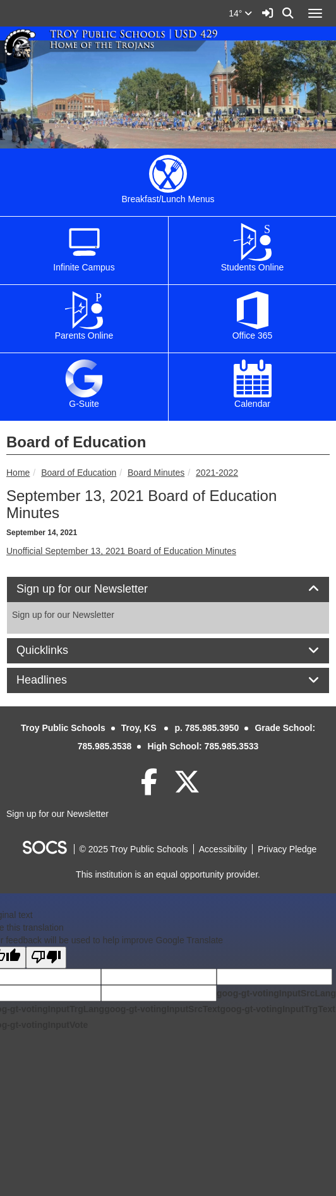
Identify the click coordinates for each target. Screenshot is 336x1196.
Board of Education (78, 473)
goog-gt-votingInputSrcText (162, 1009)
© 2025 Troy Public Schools (134, 849)
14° (240, 13)
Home (18, 473)
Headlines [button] (55, 680)
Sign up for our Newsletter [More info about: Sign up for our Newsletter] (63, 615)
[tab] (168, 589)
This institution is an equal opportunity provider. (168, 874)
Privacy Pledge (287, 849)
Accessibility (223, 849)
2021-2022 (217, 473)
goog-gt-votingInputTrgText (277, 1009)
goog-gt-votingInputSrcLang (276, 993)
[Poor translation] (46, 957)
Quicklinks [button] (56, 650)
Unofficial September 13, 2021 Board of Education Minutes (121, 551)
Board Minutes (156, 473)
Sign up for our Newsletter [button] (96, 589)
